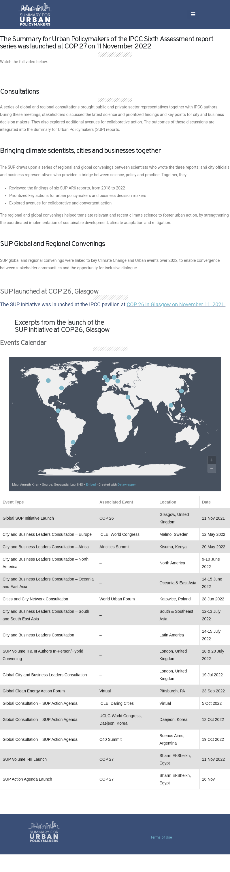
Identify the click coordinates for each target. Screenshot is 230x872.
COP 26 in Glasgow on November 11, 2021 (175, 304)
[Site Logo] (41, 14)
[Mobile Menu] (170, 14)
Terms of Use (161, 837)
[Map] (115, 428)
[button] (183, 14)
